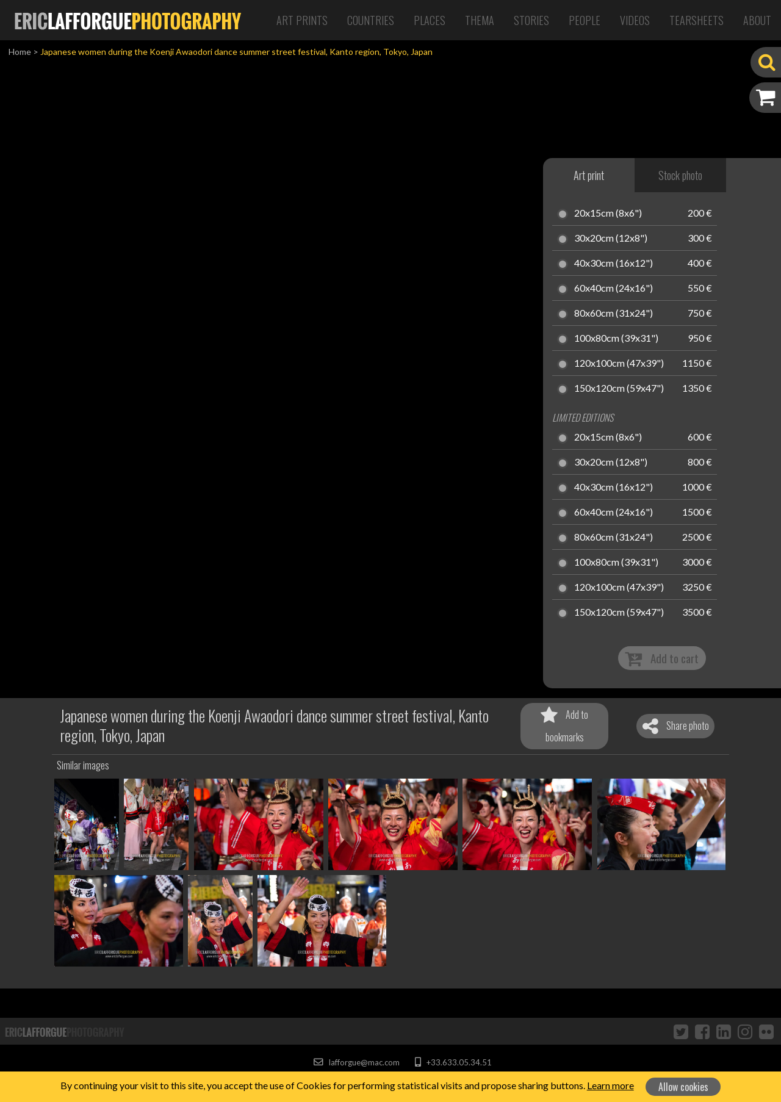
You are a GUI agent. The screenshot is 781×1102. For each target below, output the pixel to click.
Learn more (610, 1085)
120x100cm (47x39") (619, 364)
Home (20, 51)
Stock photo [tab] (680, 175)
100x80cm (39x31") (616, 339)
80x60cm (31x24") (613, 314)
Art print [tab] (589, 175)
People (584, 20)
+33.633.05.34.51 (453, 1062)
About (757, 20)
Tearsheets (696, 20)
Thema (479, 20)
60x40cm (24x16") (613, 289)
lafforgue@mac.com (356, 1062)
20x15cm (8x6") (608, 213)
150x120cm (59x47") (619, 389)
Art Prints (302, 20)
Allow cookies (683, 1086)
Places (429, 20)
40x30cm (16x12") (613, 263)
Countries (370, 20)
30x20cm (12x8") (610, 238)
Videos (635, 20)
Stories (531, 20)
